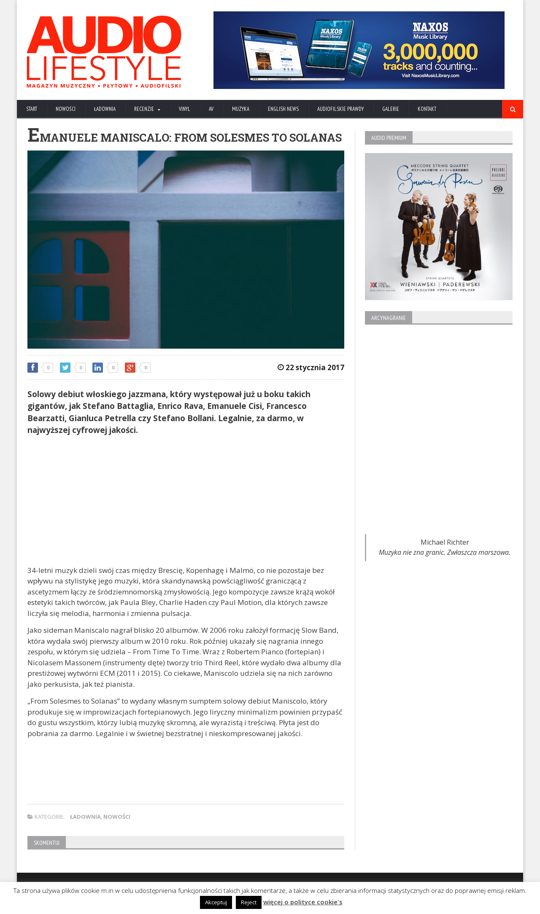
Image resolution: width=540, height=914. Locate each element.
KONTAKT (427, 109)
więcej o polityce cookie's (303, 902)
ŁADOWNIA (105, 109)
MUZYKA (240, 109)
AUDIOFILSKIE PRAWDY (340, 109)
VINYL (184, 109)
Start (31, 109)
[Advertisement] (185, 502)
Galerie (390, 109)
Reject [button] (248, 902)
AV (211, 109)
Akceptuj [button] (216, 902)
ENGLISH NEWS (283, 109)
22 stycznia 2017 (311, 367)
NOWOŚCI (66, 109)
